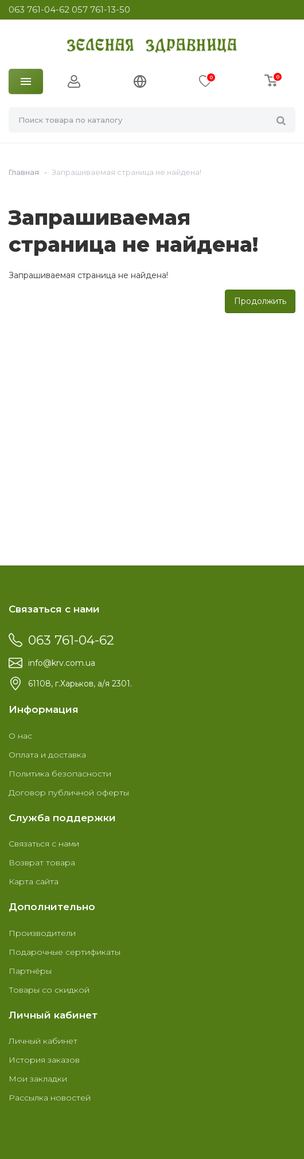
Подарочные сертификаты (64, 952)
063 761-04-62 (39, 9)
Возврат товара (42, 862)
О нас (20, 736)
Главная (24, 172)
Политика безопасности (60, 773)
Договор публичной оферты (69, 792)
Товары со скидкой (49, 990)
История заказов (44, 1060)
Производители (42, 933)
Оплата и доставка (47, 755)
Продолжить (260, 301)
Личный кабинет (43, 1041)
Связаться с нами (44, 843)
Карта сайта (34, 881)
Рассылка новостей (50, 1097)
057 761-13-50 (101, 9)
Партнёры (30, 971)
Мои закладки (38, 1079)
